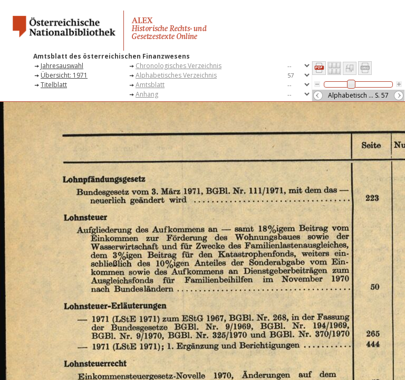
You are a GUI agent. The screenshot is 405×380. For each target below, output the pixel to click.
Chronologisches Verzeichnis (178, 65)
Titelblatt (54, 84)
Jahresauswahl (62, 65)
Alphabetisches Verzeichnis (176, 75)
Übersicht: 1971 (64, 75)
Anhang (147, 94)
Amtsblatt (150, 84)
